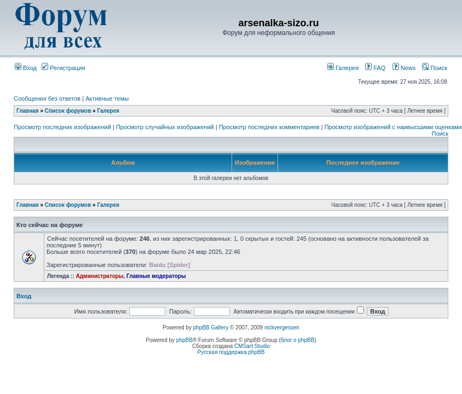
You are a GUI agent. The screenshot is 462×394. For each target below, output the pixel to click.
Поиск (434, 68)
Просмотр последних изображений (62, 127)
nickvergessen (281, 328)
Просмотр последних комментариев (269, 127)
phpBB (184, 340)
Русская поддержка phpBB (230, 352)
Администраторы (99, 276)
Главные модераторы (156, 276)
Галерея (343, 68)
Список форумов (68, 111)
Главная (27, 111)
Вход (26, 68)
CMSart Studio (252, 346)
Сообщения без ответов (47, 98)
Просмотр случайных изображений (165, 127)
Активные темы (107, 98)
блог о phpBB (298, 340)
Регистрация (63, 68)
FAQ (375, 68)
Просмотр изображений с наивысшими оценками (393, 127)
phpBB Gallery (210, 328)
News (401, 68)
